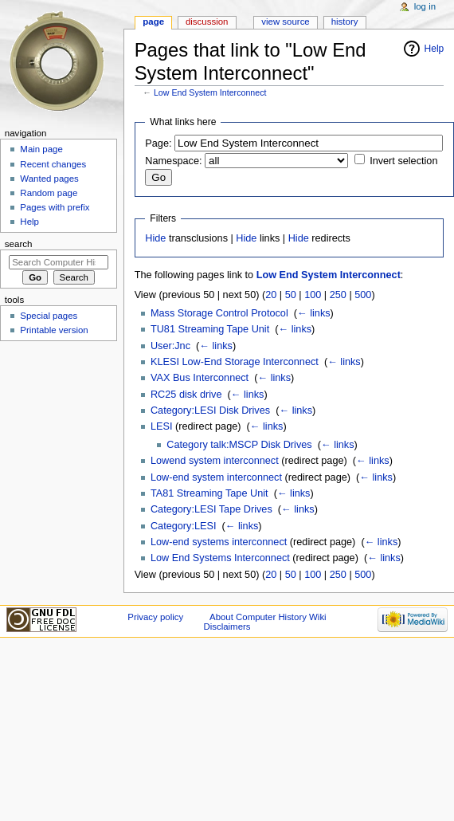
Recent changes (53, 164)
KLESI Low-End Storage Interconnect (235, 361)
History (344, 21)
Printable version (54, 330)
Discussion (207, 21)
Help (434, 48)
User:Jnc (170, 346)
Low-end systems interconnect (219, 542)
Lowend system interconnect (215, 460)
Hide (155, 238)
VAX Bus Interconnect (200, 377)
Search (19, 244)
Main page (41, 149)
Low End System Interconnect (210, 92)
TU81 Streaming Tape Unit (210, 329)
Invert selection (403, 161)
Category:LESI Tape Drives (211, 509)
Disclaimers (226, 626)
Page (153, 21)
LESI (162, 426)
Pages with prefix (54, 207)
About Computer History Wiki (268, 617)
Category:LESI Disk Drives (210, 410)
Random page (48, 193)
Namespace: (173, 161)
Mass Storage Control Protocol (219, 313)
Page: (158, 143)
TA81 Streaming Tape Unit (209, 493)
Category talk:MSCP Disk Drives (238, 444)
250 (338, 295)
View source (285, 21)
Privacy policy (155, 617)
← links (314, 313)
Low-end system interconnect (216, 477)
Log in (425, 6)
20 (270, 295)
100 (312, 295)
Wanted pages (49, 178)
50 (290, 295)
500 (362, 295)
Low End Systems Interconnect (220, 558)
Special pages (48, 315)
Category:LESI (184, 526)
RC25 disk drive (186, 394)
